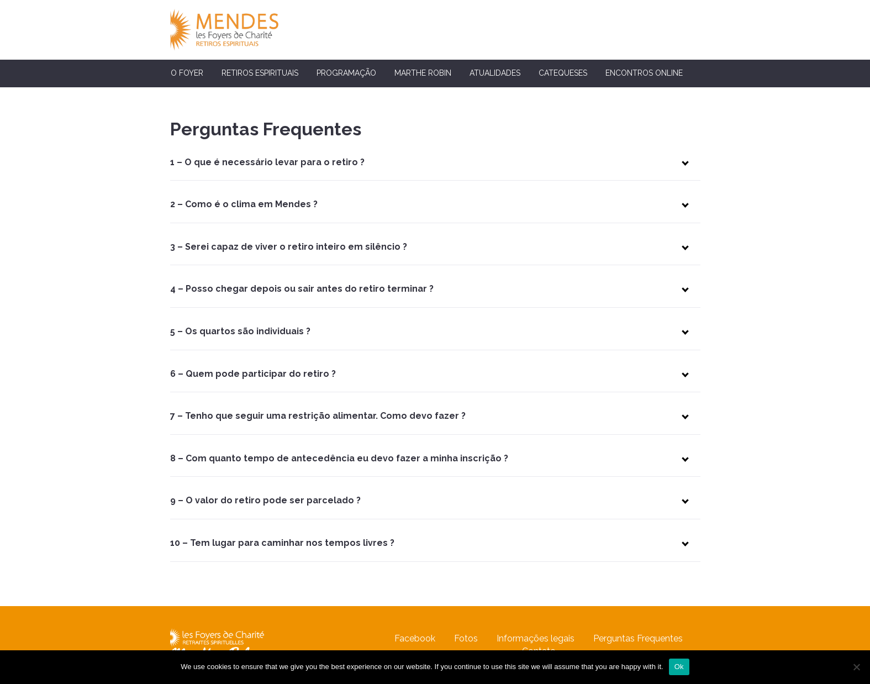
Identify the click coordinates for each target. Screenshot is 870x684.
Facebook (414, 638)
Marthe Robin (422, 73)
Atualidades (495, 73)
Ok (679, 666)
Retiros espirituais (260, 73)
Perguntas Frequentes (638, 638)
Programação (346, 73)
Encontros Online (644, 73)
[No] (856, 666)
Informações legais (535, 638)
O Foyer (187, 73)
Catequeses (563, 73)
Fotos (466, 638)
